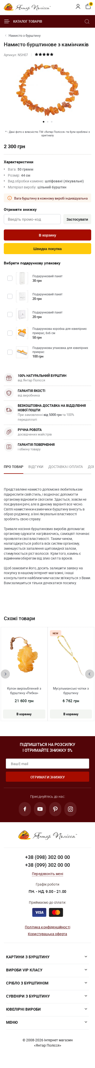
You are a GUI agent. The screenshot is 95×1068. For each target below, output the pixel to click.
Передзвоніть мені (47, 873)
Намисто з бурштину (25, 35)
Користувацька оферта (47, 933)
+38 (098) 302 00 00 (47, 857)
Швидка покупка (47, 249)
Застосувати (77, 219)
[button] (44, 121)
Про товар (13, 466)
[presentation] (5, 674)
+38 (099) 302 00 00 (47, 864)
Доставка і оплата (65, 466)
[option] (13, 468)
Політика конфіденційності (47, 927)
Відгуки (35, 466)
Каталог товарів (23, 21)
